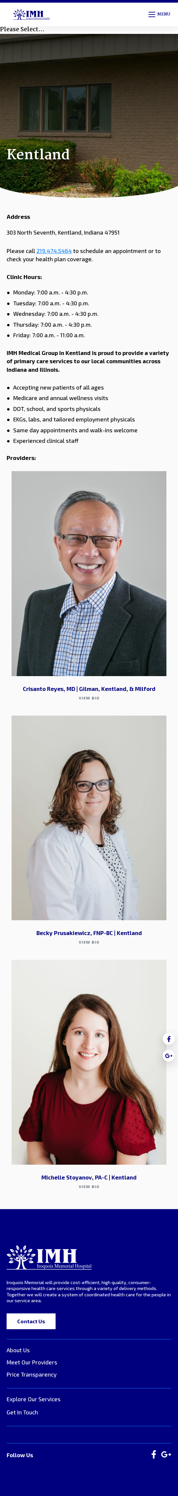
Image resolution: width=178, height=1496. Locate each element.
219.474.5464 (54, 250)
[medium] (169, 1039)
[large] (153, 1454)
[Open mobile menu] (160, 14)
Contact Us (31, 1321)
